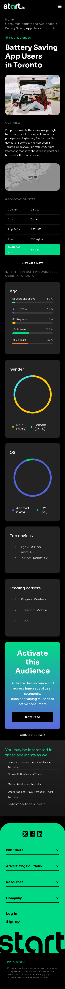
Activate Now (32, 263)
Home (9, 19)
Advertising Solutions (24, 866)
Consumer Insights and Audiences (29, 24)
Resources (14, 882)
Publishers (14, 850)
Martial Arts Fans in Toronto (24, 784)
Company (14, 898)
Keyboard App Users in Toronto (26, 804)
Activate (32, 717)
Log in (11, 913)
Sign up (13, 921)
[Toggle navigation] (59, 6)
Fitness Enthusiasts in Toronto (26, 774)
